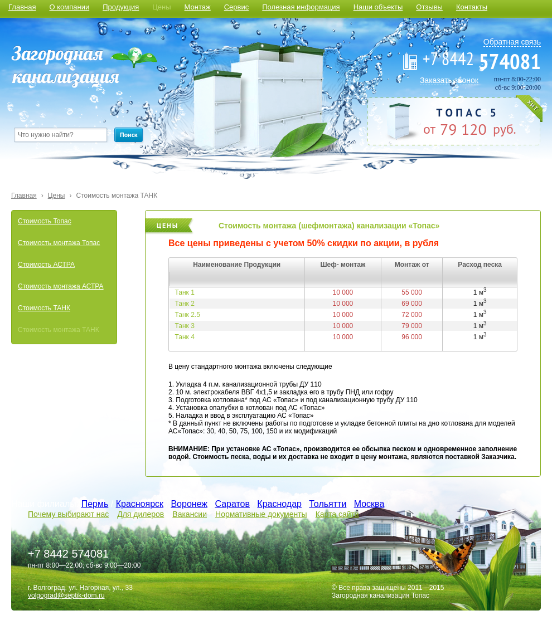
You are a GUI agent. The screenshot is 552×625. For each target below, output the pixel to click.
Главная (22, 7)
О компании (69, 7)
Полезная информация (301, 7)
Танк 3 (185, 326)
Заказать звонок (449, 80)
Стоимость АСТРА (46, 264)
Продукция (121, 7)
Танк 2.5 (187, 315)
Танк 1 (185, 292)
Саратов (232, 504)
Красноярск (139, 504)
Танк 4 (185, 337)
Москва (369, 504)
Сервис (236, 7)
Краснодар (279, 504)
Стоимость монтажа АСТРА (61, 286)
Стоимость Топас (44, 221)
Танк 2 (185, 303)
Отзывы (429, 7)
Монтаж (198, 7)
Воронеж (189, 504)
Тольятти (327, 504)
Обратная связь (512, 41)
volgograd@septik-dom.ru (66, 595)
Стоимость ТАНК (44, 308)
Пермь (95, 504)
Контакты (471, 7)
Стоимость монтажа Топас (59, 243)
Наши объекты (378, 7)
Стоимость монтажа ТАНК (117, 195)
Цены (161, 7)
